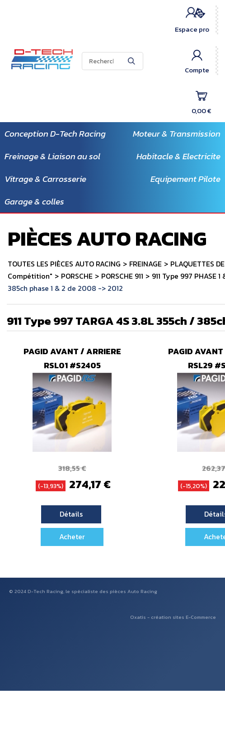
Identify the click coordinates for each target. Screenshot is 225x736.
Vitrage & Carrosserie (45, 178)
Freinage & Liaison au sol (52, 156)
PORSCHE (77, 276)
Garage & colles (34, 201)
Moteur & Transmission (176, 133)
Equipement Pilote (185, 178)
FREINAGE (145, 263)
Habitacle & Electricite (178, 156)
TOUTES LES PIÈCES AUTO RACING (64, 263)
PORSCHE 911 (122, 276)
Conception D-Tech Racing (55, 133)
